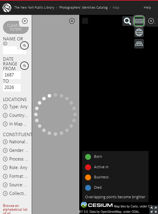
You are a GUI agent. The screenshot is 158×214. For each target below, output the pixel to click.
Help (147, 8)
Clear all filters (15, 28)
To (6, 81)
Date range (10, 62)
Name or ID (13, 41)
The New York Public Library (34, 8)
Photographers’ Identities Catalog (83, 8)
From (9, 69)
